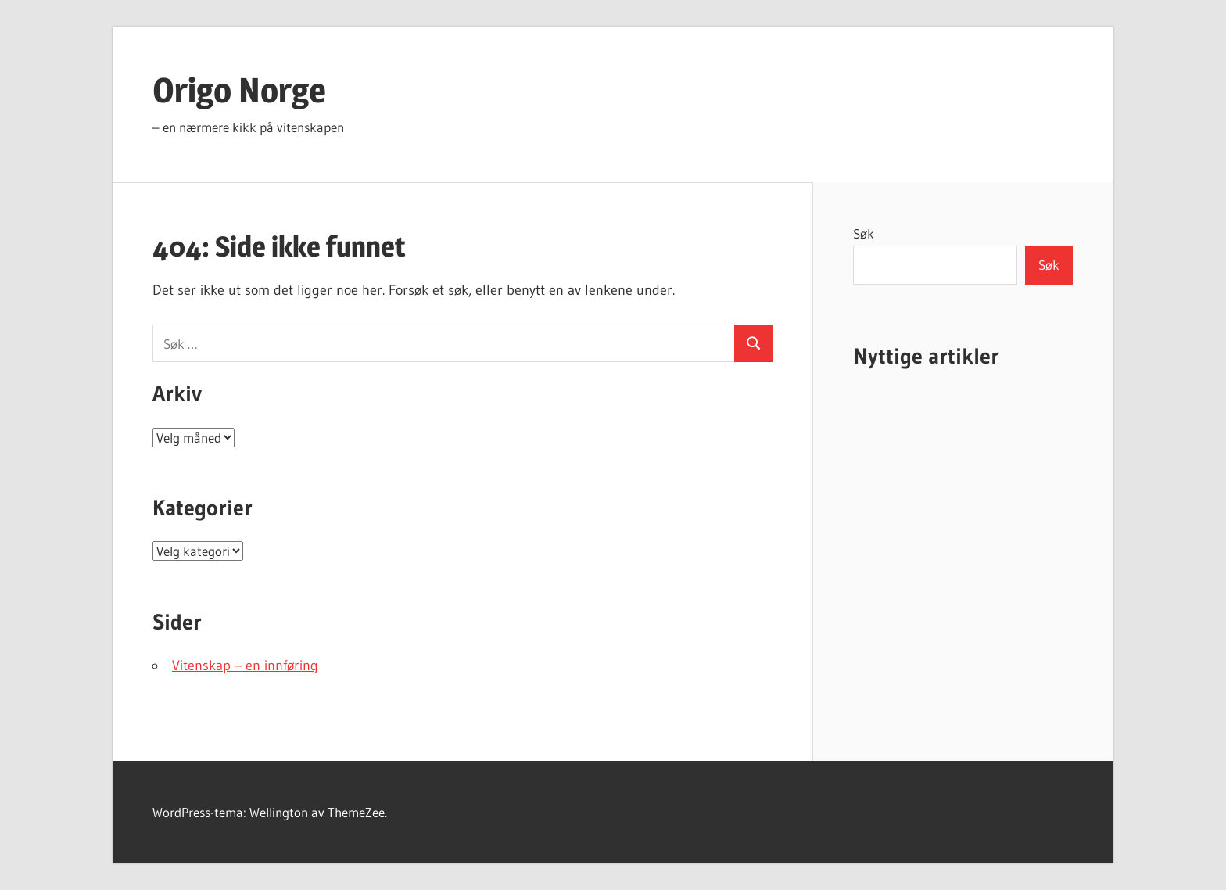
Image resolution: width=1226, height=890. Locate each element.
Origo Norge (239, 90)
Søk (863, 233)
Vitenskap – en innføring (245, 665)
